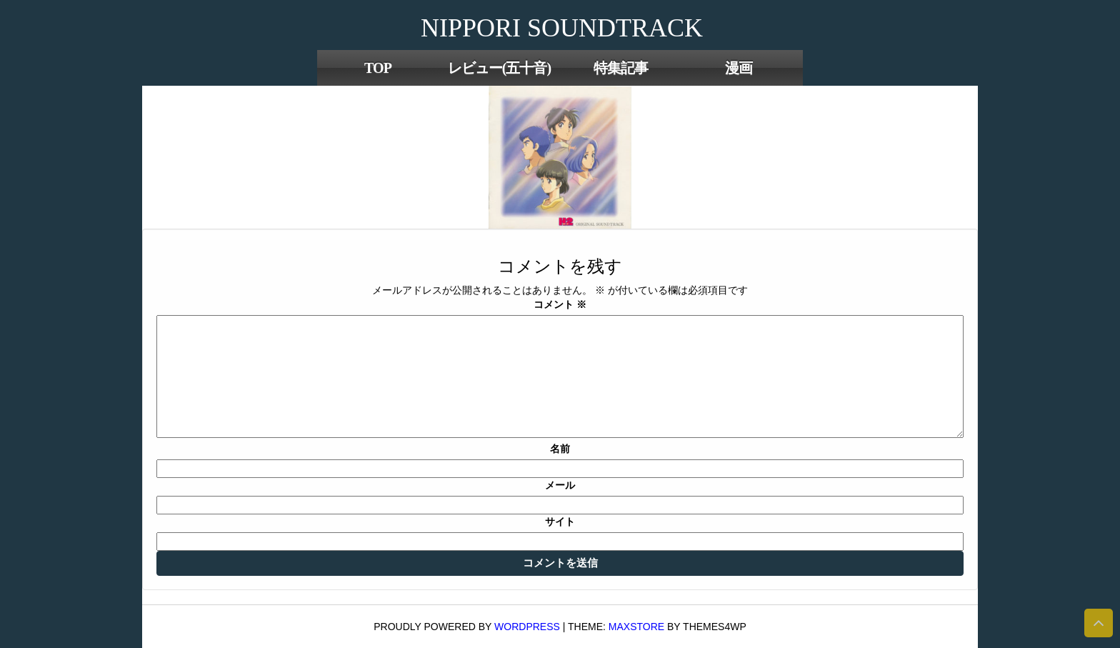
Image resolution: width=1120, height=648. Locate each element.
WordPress (527, 626)
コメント (560, 304)
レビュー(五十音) (499, 68)
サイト (560, 521)
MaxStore (636, 626)
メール (560, 485)
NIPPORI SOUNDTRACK (562, 28)
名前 (560, 448)
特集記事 (621, 68)
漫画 (738, 68)
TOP (377, 68)
